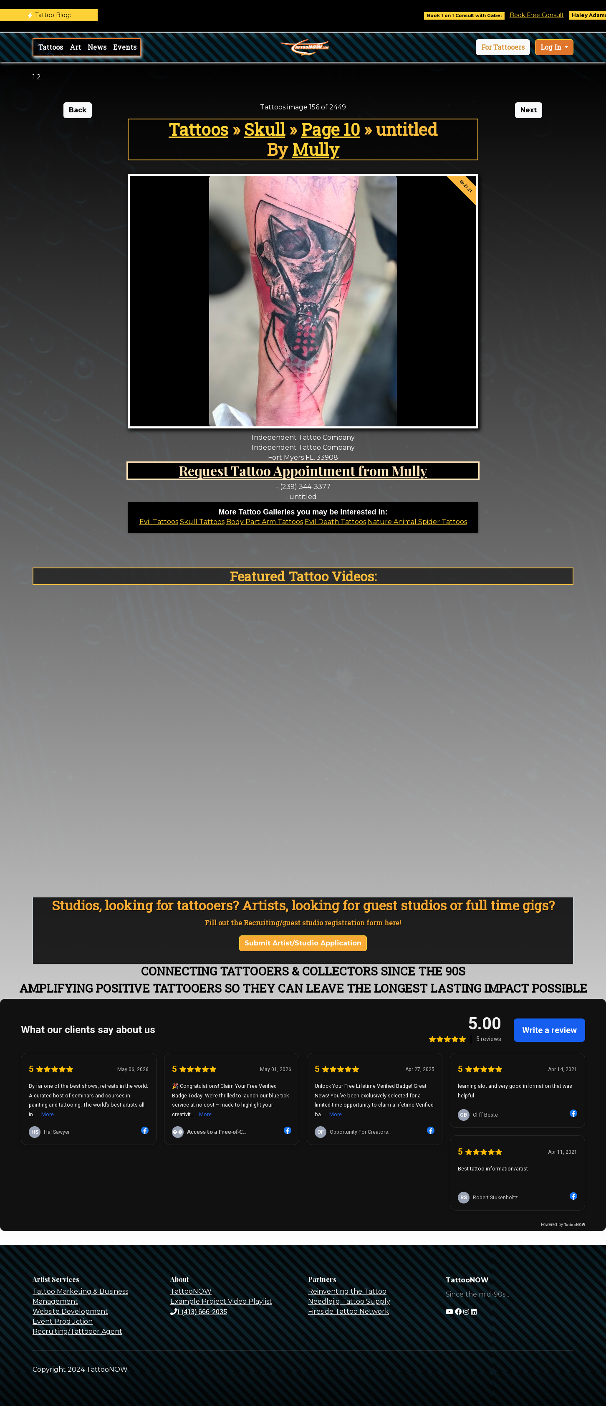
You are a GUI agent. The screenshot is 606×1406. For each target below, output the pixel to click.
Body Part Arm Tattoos (264, 522)
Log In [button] (551, 47)
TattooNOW (191, 1291)
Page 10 (330, 129)
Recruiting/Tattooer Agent (77, 1331)
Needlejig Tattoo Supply (349, 1301)
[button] (503, 47)
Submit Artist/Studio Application (303, 943)
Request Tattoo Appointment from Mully (303, 470)
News (97, 47)
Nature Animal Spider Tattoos (417, 522)
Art (75, 47)
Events (124, 47)
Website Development (70, 1311)
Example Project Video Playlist (221, 1301)
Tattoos (50, 47)
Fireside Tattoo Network (348, 1311)
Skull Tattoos (202, 522)
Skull (264, 129)
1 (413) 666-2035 (198, 1311)
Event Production (63, 1321)
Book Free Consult (545, 15)
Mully (315, 149)
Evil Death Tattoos (335, 522)
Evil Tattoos (158, 522)
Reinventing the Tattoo (347, 1291)
